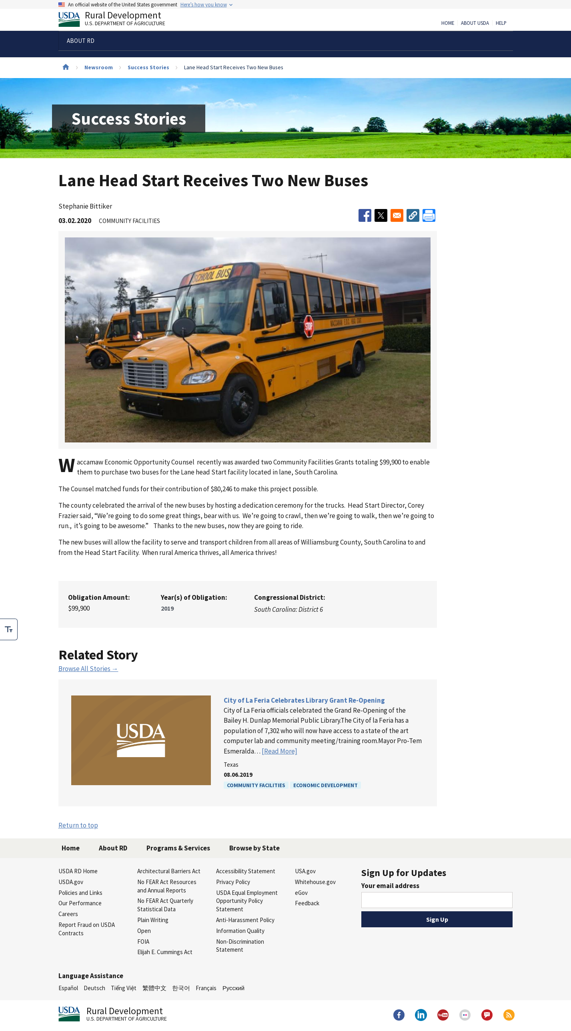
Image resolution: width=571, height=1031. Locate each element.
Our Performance (80, 903)
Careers (68, 914)
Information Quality (240, 931)
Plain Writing (152, 920)
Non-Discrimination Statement (240, 946)
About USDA (475, 23)
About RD (113, 848)
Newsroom (98, 67)
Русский (233, 988)
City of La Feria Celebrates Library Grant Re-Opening (304, 700)
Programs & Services (178, 848)
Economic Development (325, 785)
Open (144, 931)
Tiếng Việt (123, 988)
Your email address (390, 885)
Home (447, 23)
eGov (301, 892)
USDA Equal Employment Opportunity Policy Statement (247, 901)
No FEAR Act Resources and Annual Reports (166, 886)
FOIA (143, 941)
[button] (413, 215)
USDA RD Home (78, 871)
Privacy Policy (233, 882)
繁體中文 (154, 988)
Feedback (307, 903)
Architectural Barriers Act (168, 871)
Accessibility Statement (245, 871)
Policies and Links (80, 892)
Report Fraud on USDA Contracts (86, 929)
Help (501, 23)
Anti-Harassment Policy (245, 920)
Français (206, 988)
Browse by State (254, 848)
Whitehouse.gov (315, 882)
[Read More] (279, 751)
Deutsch (94, 988)
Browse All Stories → (88, 668)
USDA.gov (70, 882)
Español (68, 988)
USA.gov (305, 871)
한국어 (181, 988)
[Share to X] (381, 215)
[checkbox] (9, 629)
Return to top (78, 825)
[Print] (429, 215)
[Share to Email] (397, 215)
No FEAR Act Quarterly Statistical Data (165, 905)
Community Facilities (256, 785)
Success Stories (148, 67)
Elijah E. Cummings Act (164, 952)
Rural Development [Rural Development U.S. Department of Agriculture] (118, 20)
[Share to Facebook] (365, 215)
